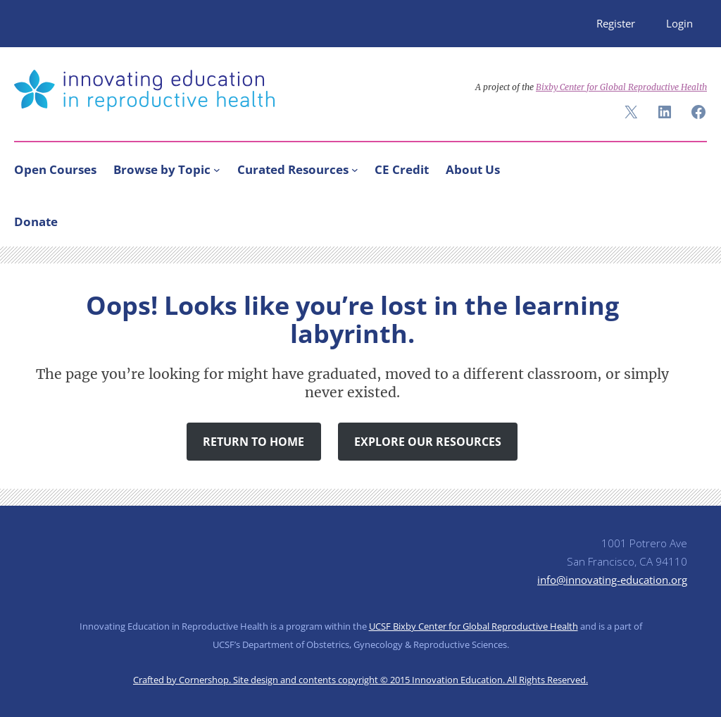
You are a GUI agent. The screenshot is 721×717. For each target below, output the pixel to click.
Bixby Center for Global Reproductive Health (621, 87)
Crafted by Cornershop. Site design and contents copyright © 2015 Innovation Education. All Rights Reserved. (360, 679)
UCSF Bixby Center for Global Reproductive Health (473, 626)
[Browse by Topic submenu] (216, 169)
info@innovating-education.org (612, 580)
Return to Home (253, 441)
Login (679, 23)
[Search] (690, 218)
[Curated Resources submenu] (354, 169)
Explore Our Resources (427, 441)
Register (615, 23)
